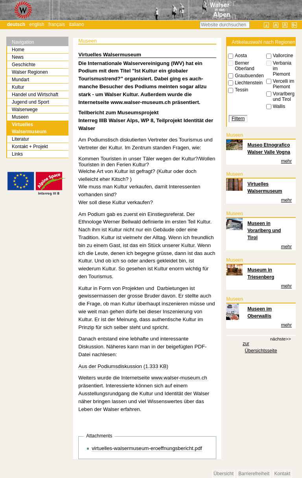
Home (18, 49)
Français (56, 24)
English (36, 24)
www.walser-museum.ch (179, 378)
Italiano (76, 24)
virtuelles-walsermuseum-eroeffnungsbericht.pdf (147, 448)
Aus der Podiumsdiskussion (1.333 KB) (123, 366)
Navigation (23, 42)
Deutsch (16, 24)
